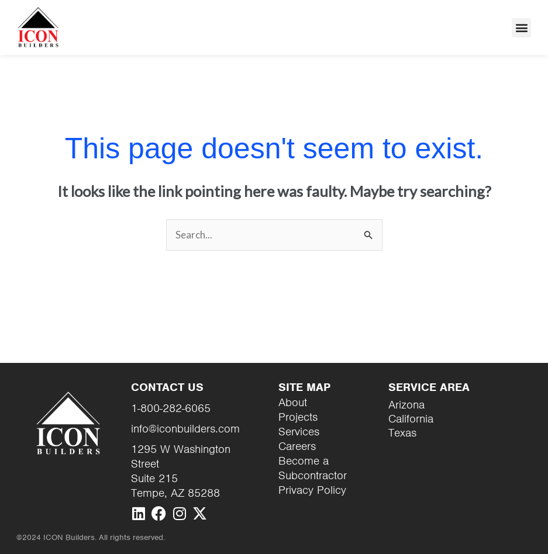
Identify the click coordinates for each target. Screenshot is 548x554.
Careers (297, 446)
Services (298, 431)
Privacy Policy (312, 490)
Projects (298, 417)
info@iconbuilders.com (185, 428)
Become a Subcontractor (312, 468)
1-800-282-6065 (171, 408)
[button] (521, 27)
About (292, 402)
